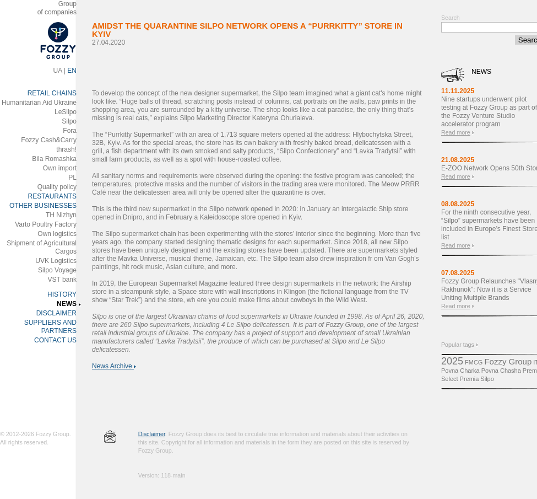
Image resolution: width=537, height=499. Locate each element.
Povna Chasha (501, 370)
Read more (455, 132)
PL (72, 177)
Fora (70, 131)
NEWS (67, 304)
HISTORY (62, 294)
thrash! (66, 149)
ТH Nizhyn (61, 215)
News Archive (114, 366)
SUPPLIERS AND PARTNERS (50, 327)
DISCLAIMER (56, 313)
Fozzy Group (507, 361)
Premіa (469, 378)
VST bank (62, 279)
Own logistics (57, 234)
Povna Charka (460, 370)
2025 (452, 361)
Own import (60, 168)
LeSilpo (66, 112)
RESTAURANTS (52, 196)
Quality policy (57, 187)
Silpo (69, 121)
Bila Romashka (54, 159)
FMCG (473, 362)
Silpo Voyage (57, 270)
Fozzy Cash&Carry (49, 140)
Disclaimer (151, 434)
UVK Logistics (56, 261)
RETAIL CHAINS (52, 93)
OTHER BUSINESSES (43, 206)
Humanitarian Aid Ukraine (39, 102)
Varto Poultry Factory (46, 224)
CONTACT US (55, 340)
